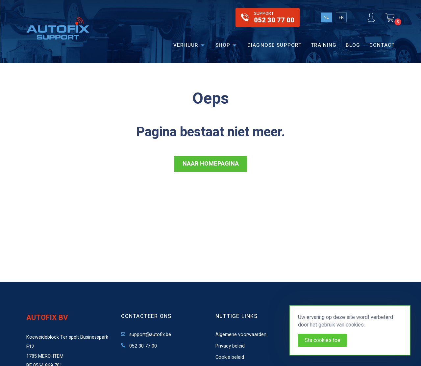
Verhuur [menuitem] (185, 45)
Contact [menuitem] (382, 45)
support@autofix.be (146, 334)
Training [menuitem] (323, 45)
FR (341, 17)
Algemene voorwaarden (240, 334)
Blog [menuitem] (353, 45)
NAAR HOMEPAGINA (211, 163)
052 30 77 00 (139, 346)
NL (326, 17)
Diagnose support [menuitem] (274, 45)
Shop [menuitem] (223, 45)
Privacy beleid (230, 346)
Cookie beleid (229, 357)
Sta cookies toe (322, 340)
